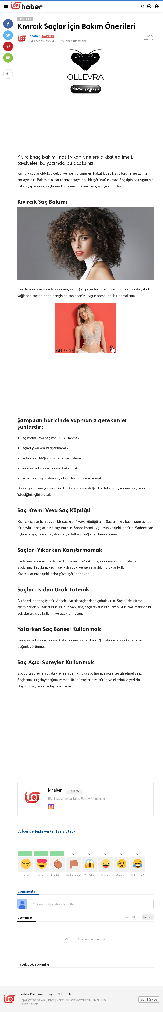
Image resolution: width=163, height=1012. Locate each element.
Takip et (74, 790)
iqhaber (34, 36)
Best (126, 916)
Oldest (136, 916)
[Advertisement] (85, 123)
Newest (147, 916)
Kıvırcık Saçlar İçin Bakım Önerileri (76, 26)
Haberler (25, 18)
